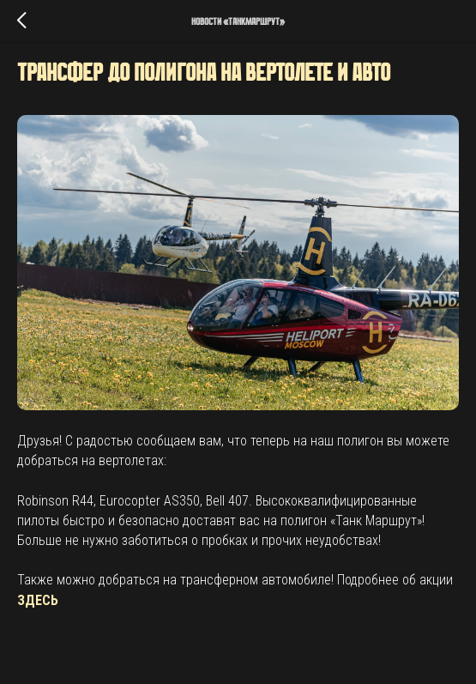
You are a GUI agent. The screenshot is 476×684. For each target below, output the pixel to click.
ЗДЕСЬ (37, 600)
